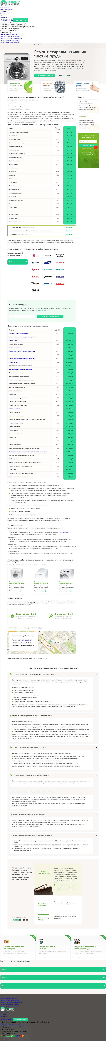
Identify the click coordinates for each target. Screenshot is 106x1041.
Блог (2, 15)
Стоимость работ (6, 10)
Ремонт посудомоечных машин (11, 38)
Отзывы (3, 14)
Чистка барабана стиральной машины (20, 369)
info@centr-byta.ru (6, 1019)
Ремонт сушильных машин (9, 40)
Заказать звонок (20, 20)
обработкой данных (85, 149)
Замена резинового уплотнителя (19, 477)
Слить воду (12, 469)
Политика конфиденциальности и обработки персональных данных (12, 1025)
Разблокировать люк (15, 459)
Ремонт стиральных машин (9, 36)
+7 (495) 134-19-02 (44, 310)
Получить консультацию (44, 75)
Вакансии (3, 12)
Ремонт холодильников (8, 34)
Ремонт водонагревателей (9, 42)
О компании (4, 8)
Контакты (3, 17)
